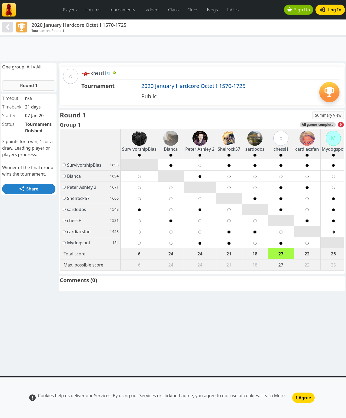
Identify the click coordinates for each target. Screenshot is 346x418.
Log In (330, 10)
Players (70, 10)
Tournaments (122, 10)
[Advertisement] (173, 49)
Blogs (212, 10)
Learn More (273, 396)
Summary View (328, 115)
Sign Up (298, 10)
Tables (233, 10)
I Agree (303, 398)
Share (28, 189)
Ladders (151, 10)
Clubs (192, 10)
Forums (92, 10)
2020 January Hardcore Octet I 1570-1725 (193, 86)
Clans (173, 10)
